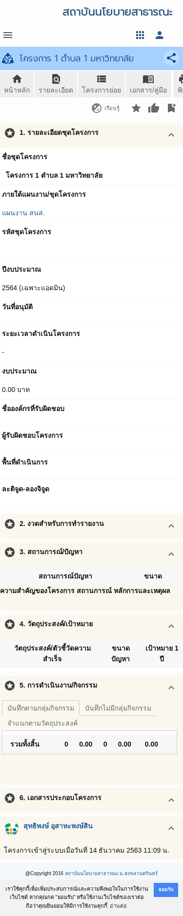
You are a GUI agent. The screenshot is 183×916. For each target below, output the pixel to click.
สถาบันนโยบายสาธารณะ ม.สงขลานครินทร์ (111, 873)
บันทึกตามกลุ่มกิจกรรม (40, 708)
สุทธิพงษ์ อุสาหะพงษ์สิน (58, 826)
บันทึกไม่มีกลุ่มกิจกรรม (118, 708)
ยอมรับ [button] (166, 889)
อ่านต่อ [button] (118, 906)
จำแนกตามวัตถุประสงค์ (42, 723)
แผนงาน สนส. (23, 213)
